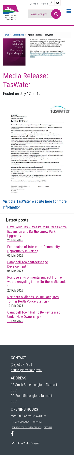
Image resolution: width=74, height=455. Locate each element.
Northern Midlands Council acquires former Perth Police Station (33, 301)
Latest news (18, 34)
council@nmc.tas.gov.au (26, 370)
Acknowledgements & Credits (26, 427)
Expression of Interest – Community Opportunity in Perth (33, 251)
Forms (44, 3)
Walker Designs (31, 443)
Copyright (38, 422)
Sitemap (48, 427)
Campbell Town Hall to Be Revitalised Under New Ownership (33, 316)
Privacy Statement (21, 422)
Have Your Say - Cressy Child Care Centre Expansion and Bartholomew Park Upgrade (37, 233)
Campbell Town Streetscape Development (27, 266)
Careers (34, 3)
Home (6, 34)
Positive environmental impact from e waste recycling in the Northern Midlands (37, 283)
